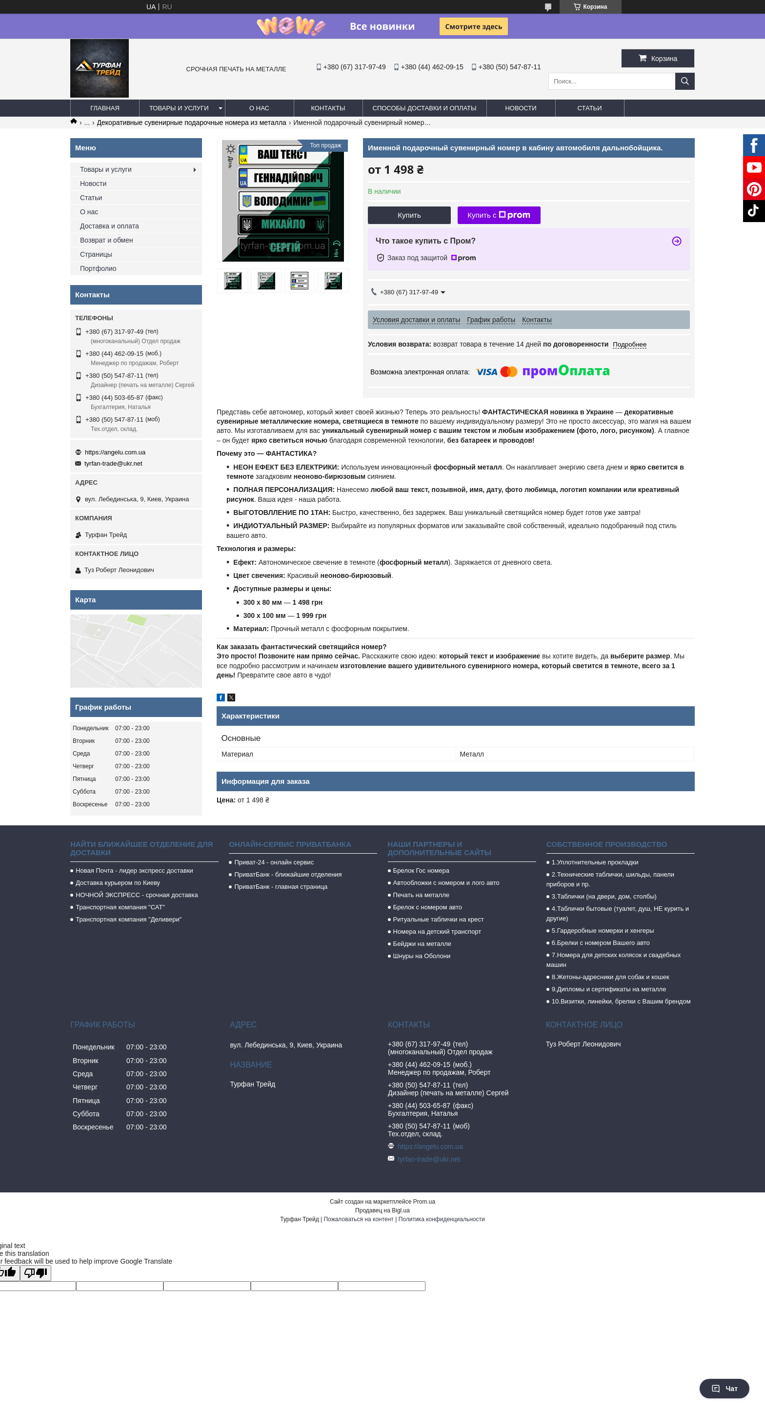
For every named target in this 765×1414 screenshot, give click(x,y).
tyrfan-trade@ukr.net (113, 463)
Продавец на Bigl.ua (382, 1210)
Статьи (590, 108)
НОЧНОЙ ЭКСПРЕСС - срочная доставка (137, 895)
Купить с (498, 215)
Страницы (96, 254)
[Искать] (685, 81)
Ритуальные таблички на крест (438, 919)
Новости (520, 108)
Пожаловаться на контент (358, 1219)
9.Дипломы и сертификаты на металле (609, 989)
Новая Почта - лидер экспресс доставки (134, 870)
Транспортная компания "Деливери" (128, 919)
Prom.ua (424, 1201)
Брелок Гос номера (421, 870)
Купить (409, 215)
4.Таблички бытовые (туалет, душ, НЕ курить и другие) (617, 913)
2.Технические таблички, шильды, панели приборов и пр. (610, 879)
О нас (259, 108)
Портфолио (98, 268)
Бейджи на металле (422, 943)
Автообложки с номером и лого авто (446, 882)
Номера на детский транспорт (437, 931)
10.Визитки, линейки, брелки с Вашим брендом (621, 1001)
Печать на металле (421, 895)
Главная (105, 108)
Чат (724, 1388)
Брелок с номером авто (427, 907)
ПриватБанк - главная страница (280, 886)
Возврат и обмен (106, 240)
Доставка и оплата (109, 226)
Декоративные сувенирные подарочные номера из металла (191, 122)
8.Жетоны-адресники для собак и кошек (610, 977)
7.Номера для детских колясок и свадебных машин (613, 959)
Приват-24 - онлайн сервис (274, 862)
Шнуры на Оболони (422, 956)
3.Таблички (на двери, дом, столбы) (604, 896)
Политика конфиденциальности (442, 1219)
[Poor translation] (35, 1273)
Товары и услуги (179, 108)
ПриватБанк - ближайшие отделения (288, 874)
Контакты (328, 108)
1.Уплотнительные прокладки (595, 862)
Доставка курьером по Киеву (118, 882)
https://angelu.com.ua (115, 452)
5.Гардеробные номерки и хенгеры (603, 930)
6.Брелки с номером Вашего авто (601, 942)
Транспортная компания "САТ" (120, 907)
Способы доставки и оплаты (425, 108)
